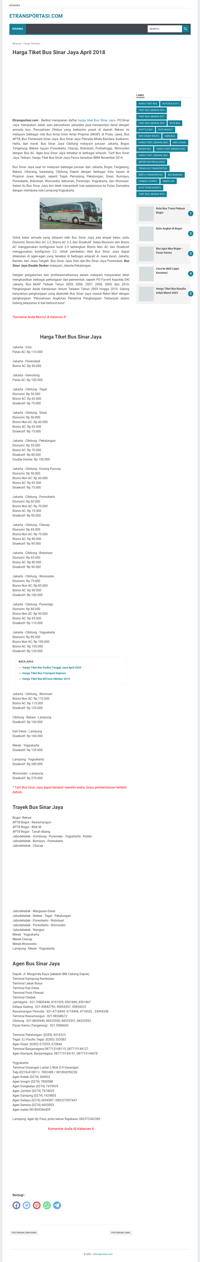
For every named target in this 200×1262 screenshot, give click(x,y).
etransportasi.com (36, 16)
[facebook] (16, 1205)
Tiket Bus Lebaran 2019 (151, 123)
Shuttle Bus (146, 129)
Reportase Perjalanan (152, 162)
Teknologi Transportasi (153, 168)
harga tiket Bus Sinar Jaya (96, 120)
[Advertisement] (70, 87)
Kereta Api (168, 181)
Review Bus (145, 149)
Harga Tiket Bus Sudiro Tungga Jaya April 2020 (51, 667)
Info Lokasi (179, 142)
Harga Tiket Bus (148, 103)
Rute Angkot (165, 129)
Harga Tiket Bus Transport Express (44, 673)
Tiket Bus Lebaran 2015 (151, 194)
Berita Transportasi (150, 175)
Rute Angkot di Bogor (169, 228)
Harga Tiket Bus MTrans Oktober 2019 (46, 678)
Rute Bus (175, 123)
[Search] (165, 28)
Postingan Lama (120, 1232)
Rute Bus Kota (170, 103)
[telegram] (57, 1205)
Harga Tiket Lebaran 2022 (170, 149)
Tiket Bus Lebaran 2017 (151, 116)
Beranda (14, 5)
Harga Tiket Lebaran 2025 (153, 142)
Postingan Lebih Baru (24, 1232)
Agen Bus (170, 136)
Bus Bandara (175, 175)
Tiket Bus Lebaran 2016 (151, 110)
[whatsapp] (47, 1205)
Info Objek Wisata (149, 136)
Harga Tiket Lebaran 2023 (153, 155)
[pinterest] (37, 1205)
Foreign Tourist (148, 181)
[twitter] (26, 1205)
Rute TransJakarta (150, 187)
